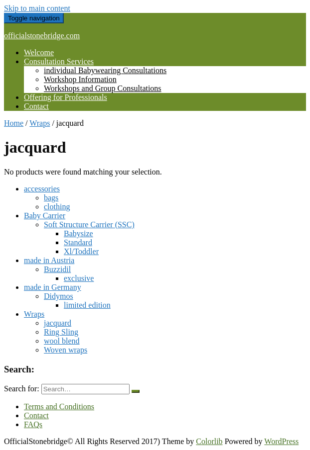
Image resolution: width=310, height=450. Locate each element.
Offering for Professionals (65, 97)
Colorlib (209, 441)
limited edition (87, 305)
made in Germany (52, 287)
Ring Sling (61, 332)
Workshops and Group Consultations (102, 88)
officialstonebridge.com (42, 35)
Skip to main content (37, 8)
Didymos (58, 296)
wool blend (62, 341)
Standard (78, 242)
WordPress (281, 441)
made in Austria (49, 260)
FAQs (33, 424)
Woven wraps (65, 350)
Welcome (39, 52)
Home (13, 123)
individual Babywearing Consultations (105, 70)
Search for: (21, 388)
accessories (42, 188)
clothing (57, 206)
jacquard (57, 323)
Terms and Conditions (59, 406)
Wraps (39, 123)
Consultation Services (59, 61)
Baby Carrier (44, 215)
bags (51, 197)
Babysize (78, 233)
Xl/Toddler (81, 251)
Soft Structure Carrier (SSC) (89, 224)
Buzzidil (57, 269)
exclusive (79, 278)
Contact (36, 106)
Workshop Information (80, 79)
